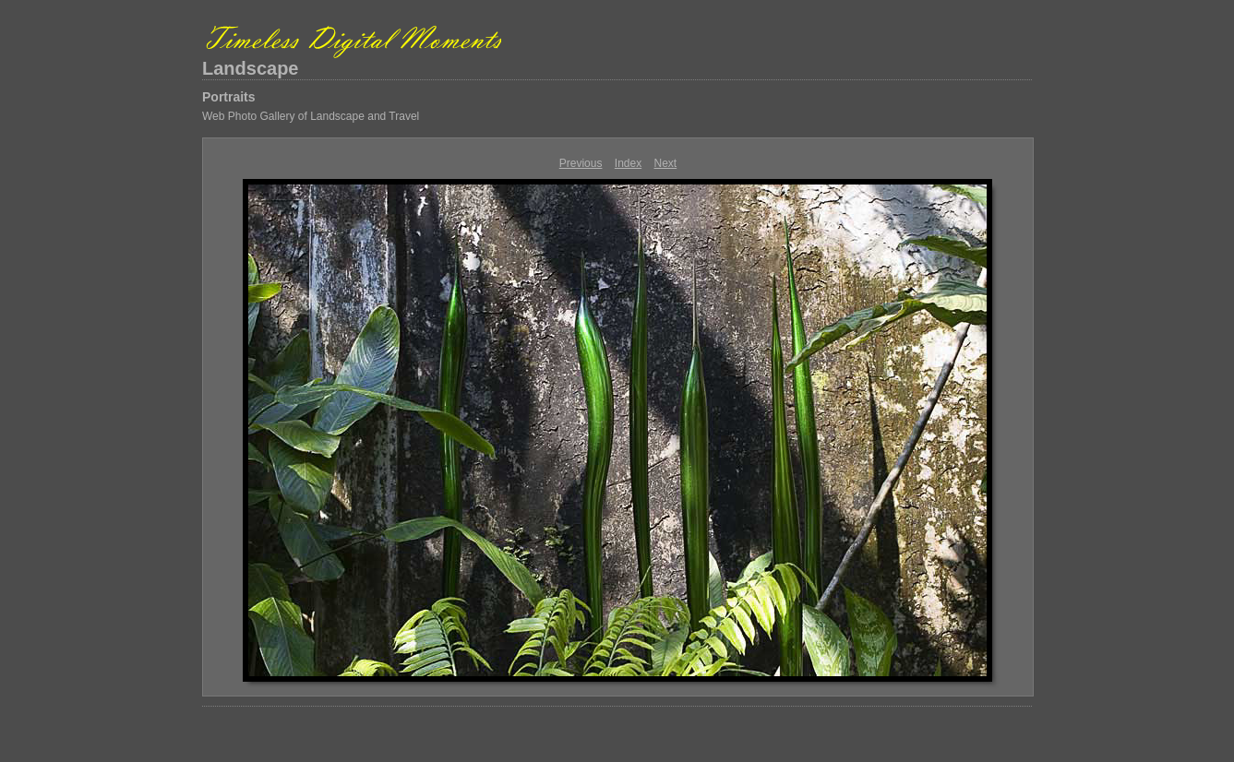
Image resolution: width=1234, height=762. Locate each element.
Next (665, 163)
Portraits (229, 96)
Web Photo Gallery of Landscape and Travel (310, 116)
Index (628, 163)
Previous (581, 163)
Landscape (250, 68)
